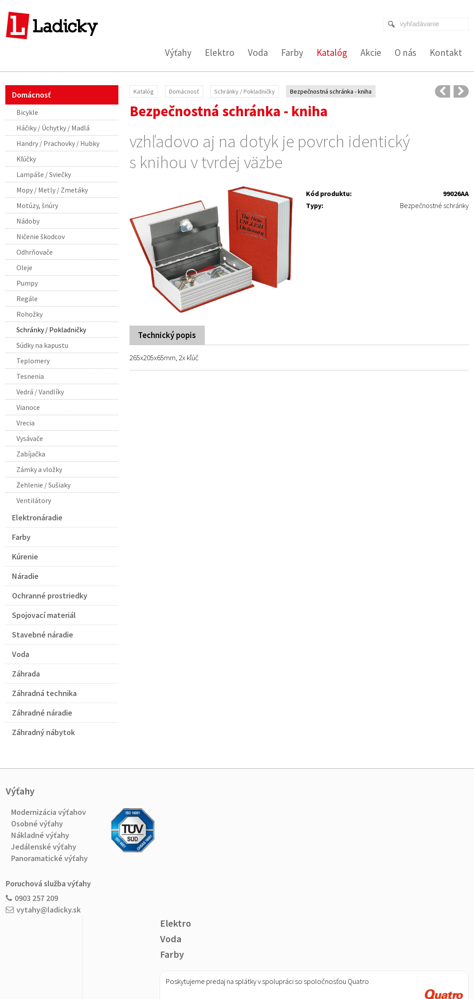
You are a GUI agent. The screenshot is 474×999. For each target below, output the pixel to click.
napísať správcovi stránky (219, 964)
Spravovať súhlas (364, 964)
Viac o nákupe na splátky (262, 892)
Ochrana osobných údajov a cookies (297, 964)
